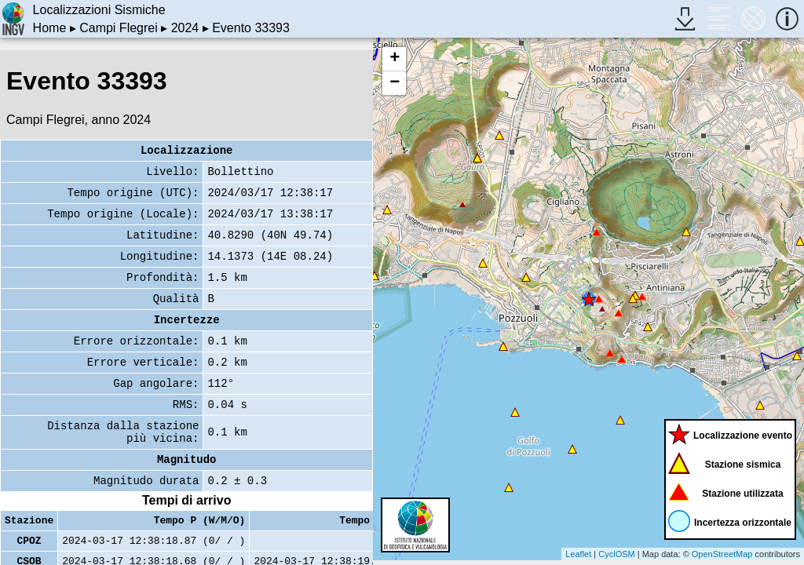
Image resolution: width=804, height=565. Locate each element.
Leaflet (578, 554)
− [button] (394, 83)
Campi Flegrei (118, 28)
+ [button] (394, 59)
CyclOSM (616, 554)
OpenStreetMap (722, 554)
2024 (185, 28)
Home (50, 28)
